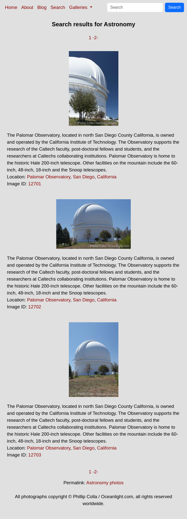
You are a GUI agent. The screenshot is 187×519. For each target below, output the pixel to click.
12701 (34, 183)
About (27, 7)
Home (11, 7)
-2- (95, 37)
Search (58, 7)
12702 (34, 306)
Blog (42, 7)
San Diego (83, 176)
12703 (34, 454)
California (107, 176)
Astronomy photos (104, 482)
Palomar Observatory (48, 176)
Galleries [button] (79, 7)
